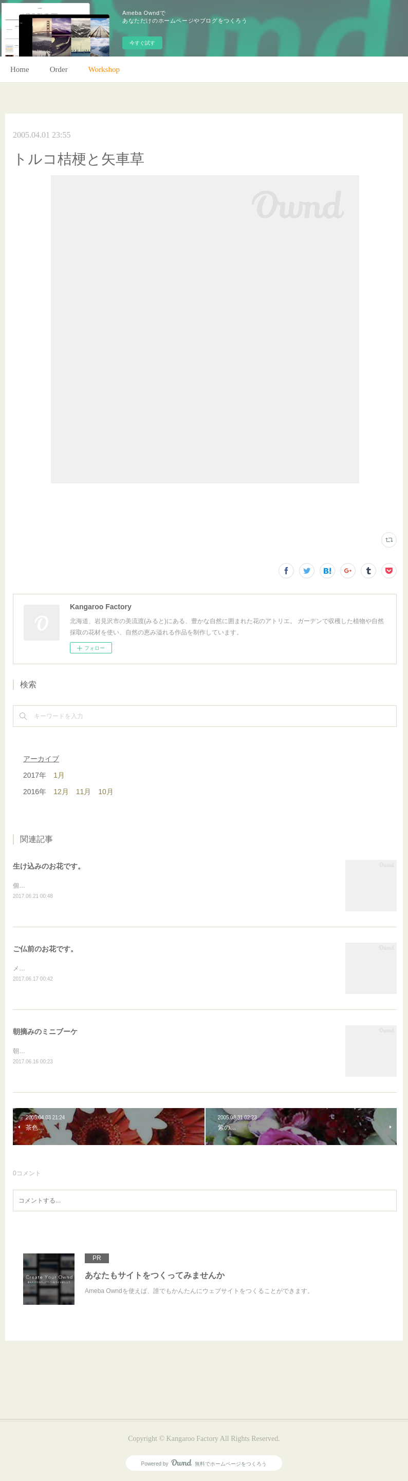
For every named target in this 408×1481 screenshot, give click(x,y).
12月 (61, 792)
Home (19, 69)
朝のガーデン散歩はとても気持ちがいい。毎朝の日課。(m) (94, 1051)
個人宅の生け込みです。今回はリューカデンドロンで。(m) (94, 885)
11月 (83, 792)
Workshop (104, 69)
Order (59, 69)
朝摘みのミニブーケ (45, 1031)
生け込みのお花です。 (49, 866)
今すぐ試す (142, 43)
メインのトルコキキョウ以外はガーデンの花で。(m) (85, 968)
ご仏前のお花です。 (45, 949)
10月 (106, 792)
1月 (59, 775)
